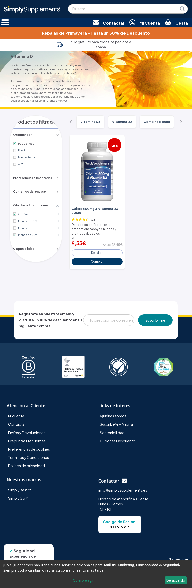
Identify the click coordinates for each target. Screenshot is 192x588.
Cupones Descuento (118, 438)
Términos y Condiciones (28, 455)
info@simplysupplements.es (122, 487)
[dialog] (96, 574)
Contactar (17, 422)
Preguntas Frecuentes (27, 438)
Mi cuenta (16, 413)
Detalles (97, 250)
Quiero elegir (83, 580)
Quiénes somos (113, 413)
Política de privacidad (26, 463)
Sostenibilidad (112, 430)
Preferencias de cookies (29, 446)
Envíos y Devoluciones (27, 430)
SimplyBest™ (19, 487)
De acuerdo (175, 580)
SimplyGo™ (18, 495)
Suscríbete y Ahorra (116, 422)
